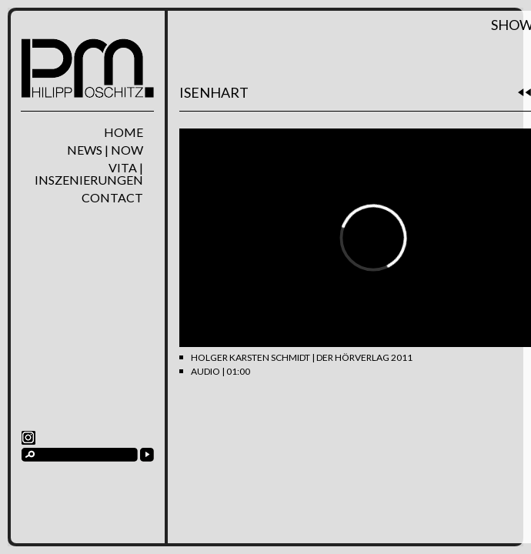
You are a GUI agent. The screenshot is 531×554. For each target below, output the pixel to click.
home (123, 132)
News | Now (105, 150)
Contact (112, 198)
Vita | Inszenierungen (89, 174)
